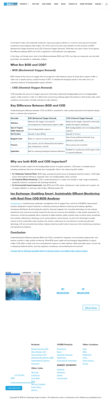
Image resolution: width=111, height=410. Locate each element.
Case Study (35, 378)
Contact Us (73, 4)
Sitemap (34, 390)
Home (15, 4)
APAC (85, 352)
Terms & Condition (38, 384)
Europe (85, 364)
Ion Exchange (16, 203)
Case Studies (46, 4)
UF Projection (83, 291)
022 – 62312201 (23, 316)
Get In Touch (91, 307)
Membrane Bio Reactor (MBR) (42, 358)
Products (23, 4)
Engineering (61, 349)
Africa (85, 358)
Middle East (87, 355)
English (98, 4)
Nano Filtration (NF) (39, 355)
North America (88, 361)
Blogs (63, 4)
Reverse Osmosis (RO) (39, 349)
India (85, 349)
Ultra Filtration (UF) (38, 352)
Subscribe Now (13, 388)
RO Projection (63, 291)
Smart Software (86, 4)
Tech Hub (35, 4)
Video (56, 4)
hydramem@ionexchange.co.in (22, 382)
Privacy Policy (36, 387)
